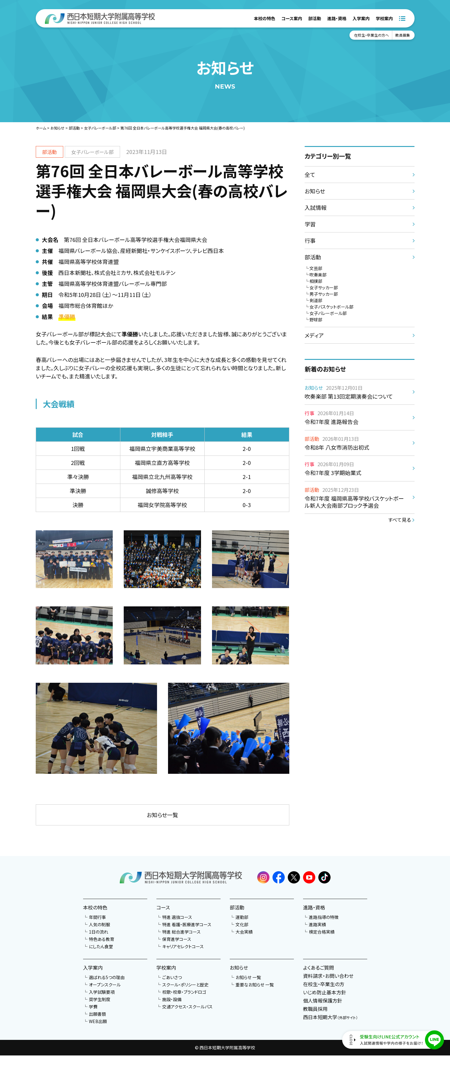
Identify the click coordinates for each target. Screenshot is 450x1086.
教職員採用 (315, 1008)
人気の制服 (99, 924)
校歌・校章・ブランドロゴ (184, 992)
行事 (310, 240)
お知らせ (57, 127)
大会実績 (244, 932)
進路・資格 (336, 18)
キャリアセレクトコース (183, 946)
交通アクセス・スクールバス (187, 1007)
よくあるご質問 (318, 967)
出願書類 (97, 1014)
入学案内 (361, 18)
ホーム (41, 127)
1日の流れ (98, 932)
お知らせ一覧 (162, 815)
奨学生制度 (99, 999)
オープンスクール (105, 985)
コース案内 (291, 18)
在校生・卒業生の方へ (371, 35)
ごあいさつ (172, 977)
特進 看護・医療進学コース (186, 924)
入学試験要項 (102, 992)
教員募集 (402, 35)
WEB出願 (98, 1021)
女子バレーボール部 (100, 127)
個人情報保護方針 (322, 1000)
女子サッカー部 (323, 287)
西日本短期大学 (330, 1017)
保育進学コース (176, 939)
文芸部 (315, 268)
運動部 (242, 917)
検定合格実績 (322, 932)
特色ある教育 (101, 939)
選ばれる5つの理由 (107, 977)
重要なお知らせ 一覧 (255, 985)
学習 (310, 224)
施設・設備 (171, 999)
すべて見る (399, 519)
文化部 (242, 924)
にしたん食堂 (101, 946)
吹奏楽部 (318, 275)
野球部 (315, 319)
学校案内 (384, 18)
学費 (93, 1007)
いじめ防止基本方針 (324, 992)
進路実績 (317, 924)
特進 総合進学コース (181, 932)
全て (310, 174)
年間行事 (97, 917)
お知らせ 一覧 (248, 977)
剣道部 (315, 300)
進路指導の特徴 (323, 917)
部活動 (314, 18)
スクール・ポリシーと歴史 (185, 985)
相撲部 (315, 281)
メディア (314, 335)
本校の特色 (264, 18)
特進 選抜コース (177, 917)
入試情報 (316, 207)
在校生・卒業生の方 (323, 984)
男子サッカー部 (323, 294)
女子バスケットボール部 (331, 307)
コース (163, 907)
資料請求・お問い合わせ (328, 975)
